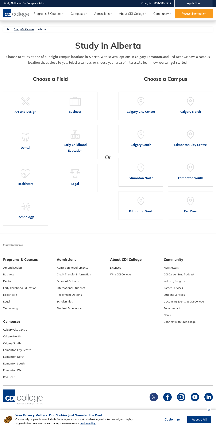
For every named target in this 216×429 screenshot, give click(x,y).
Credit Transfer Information (74, 274)
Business (8, 274)
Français (146, 3)
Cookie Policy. (88, 423)
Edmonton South (14, 364)
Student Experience (69, 308)
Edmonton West (13, 370)
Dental (7, 281)
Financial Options (68, 281)
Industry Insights (174, 281)
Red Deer (9, 377)
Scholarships (65, 302)
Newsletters (171, 268)
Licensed (115, 268)
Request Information (194, 13)
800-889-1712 (162, 3)
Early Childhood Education (19, 288)
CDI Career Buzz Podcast (179, 274)
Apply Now (193, 3)
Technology (10, 308)
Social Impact (172, 308)
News (167, 315)
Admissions (102, 14)
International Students (71, 288)
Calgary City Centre (15, 330)
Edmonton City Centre (17, 350)
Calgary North (12, 336)
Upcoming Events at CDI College (184, 302)
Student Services (174, 295)
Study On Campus (24, 29)
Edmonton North (13, 357)
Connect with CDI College (180, 322)
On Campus (29, 3)
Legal (6, 302)
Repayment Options (69, 295)
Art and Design (12, 268)
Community (161, 14)
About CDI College (131, 14)
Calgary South (12, 343)
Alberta (42, 29)
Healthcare (10, 295)
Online (15, 3)
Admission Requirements (72, 268)
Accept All (199, 419)
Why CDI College (120, 274)
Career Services (173, 288)
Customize (172, 419)
